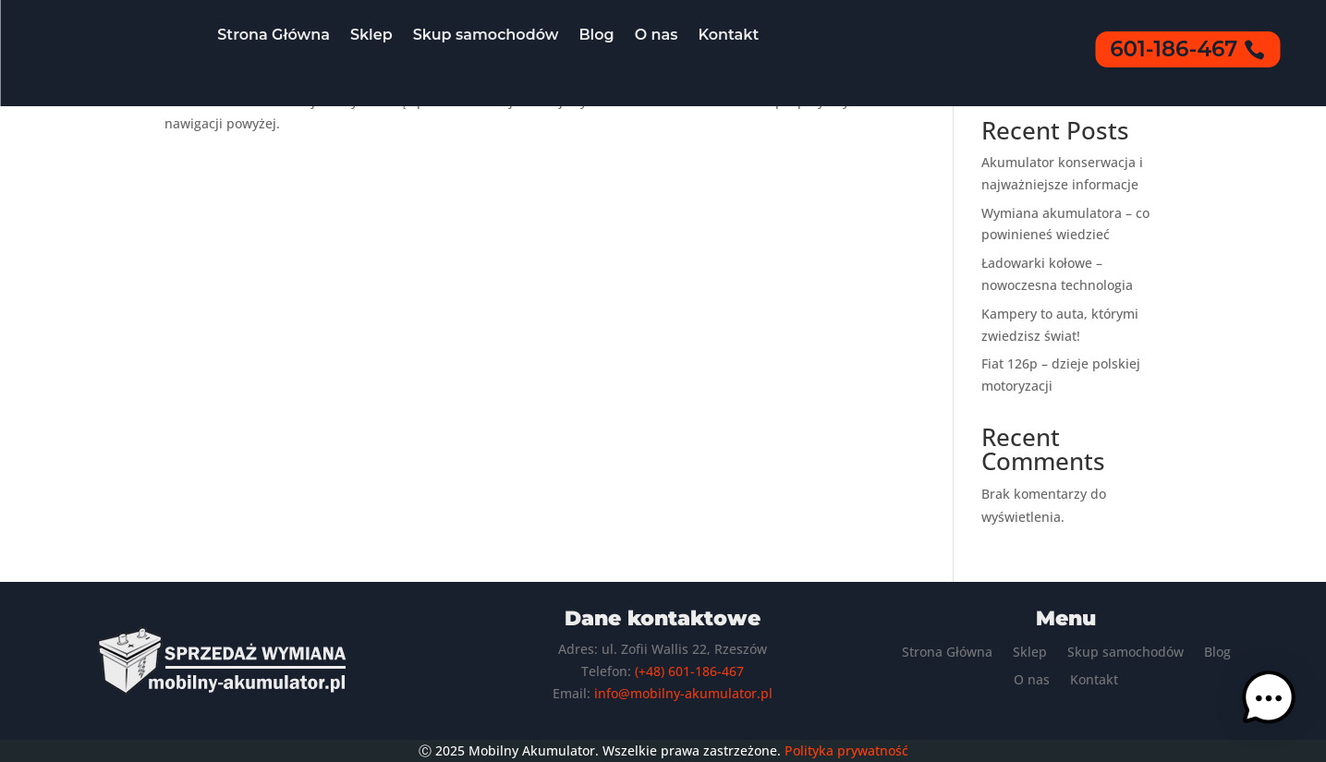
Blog (596, 34)
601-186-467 (1173, 49)
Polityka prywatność (846, 750)
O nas (656, 34)
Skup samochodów (486, 34)
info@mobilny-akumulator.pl (683, 693)
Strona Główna (273, 34)
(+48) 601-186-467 (689, 671)
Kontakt (728, 34)
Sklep (371, 34)
